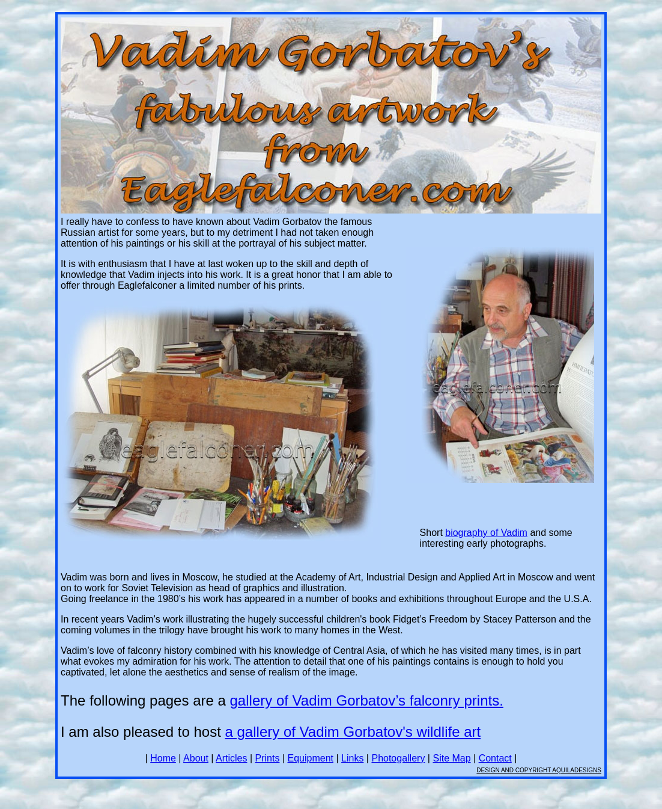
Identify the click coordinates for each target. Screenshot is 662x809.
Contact (495, 758)
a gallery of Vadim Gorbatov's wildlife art (353, 732)
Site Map (451, 758)
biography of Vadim (486, 533)
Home (163, 758)
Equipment (311, 758)
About (195, 758)
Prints (267, 758)
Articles (231, 758)
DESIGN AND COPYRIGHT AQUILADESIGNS (538, 770)
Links (352, 758)
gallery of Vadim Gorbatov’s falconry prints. (366, 700)
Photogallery (398, 758)
